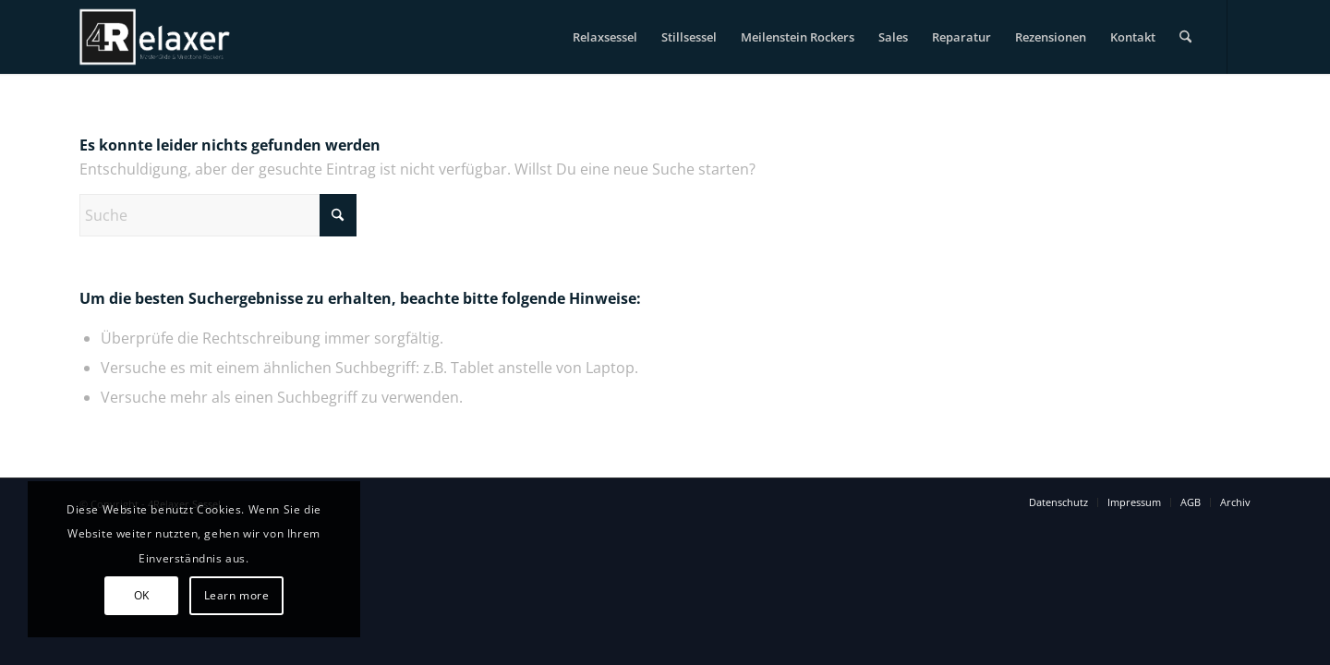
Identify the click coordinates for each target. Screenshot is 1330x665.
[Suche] (1185, 37)
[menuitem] (605, 37)
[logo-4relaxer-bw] (155, 37)
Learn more (237, 595)
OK (142, 595)
